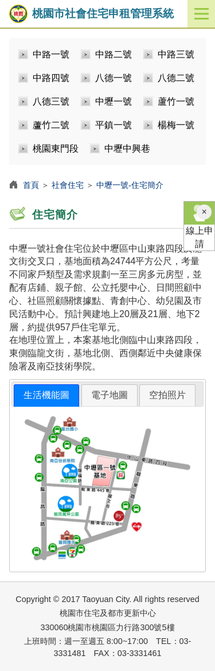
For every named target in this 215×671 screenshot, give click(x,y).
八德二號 (176, 78)
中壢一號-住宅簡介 (129, 185)
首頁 (31, 185)
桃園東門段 (56, 148)
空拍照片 (167, 395)
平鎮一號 (113, 125)
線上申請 (199, 225)
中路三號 (176, 54)
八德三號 (51, 101)
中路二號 (113, 54)
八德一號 (113, 78)
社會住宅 (68, 185)
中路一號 (51, 54)
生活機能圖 (46, 395)
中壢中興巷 (127, 148)
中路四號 (51, 78)
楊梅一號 (176, 125)
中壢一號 (113, 101)
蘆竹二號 (51, 125)
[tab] (46, 395)
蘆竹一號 (176, 101)
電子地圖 (109, 395)
